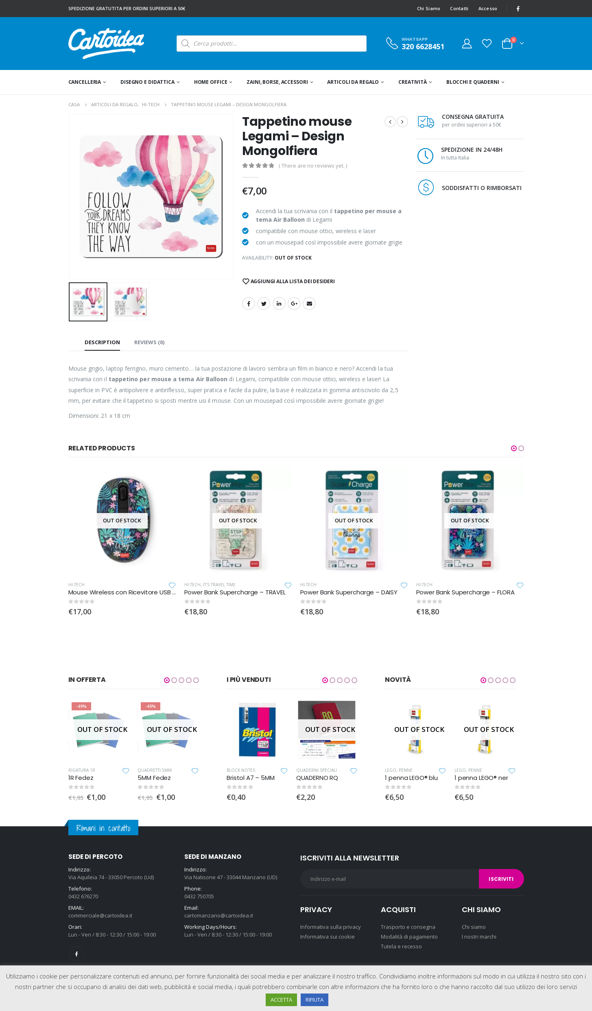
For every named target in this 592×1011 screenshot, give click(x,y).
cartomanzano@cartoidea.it (218, 915)
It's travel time (219, 584)
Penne (406, 770)
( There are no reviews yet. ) (313, 165)
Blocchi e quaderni (472, 82)
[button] (514, 448)
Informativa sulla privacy (330, 926)
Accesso (488, 8)
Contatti (459, 8)
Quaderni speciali (316, 770)
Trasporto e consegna (408, 926)
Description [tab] (102, 342)
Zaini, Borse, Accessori (277, 82)
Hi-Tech (76, 584)
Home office (210, 82)
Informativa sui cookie (327, 936)
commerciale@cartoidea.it (100, 915)
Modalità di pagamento (409, 936)
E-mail (309, 303)
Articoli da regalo (353, 82)
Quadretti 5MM (155, 770)
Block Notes (241, 770)
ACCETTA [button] (281, 999)
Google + (294, 303)
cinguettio (263, 303)
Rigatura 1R (81, 770)
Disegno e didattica (147, 82)
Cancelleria (84, 82)
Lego (390, 770)
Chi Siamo (428, 8)
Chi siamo (474, 926)
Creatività (412, 82)
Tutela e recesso (401, 946)
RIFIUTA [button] (314, 999)
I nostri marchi (479, 936)
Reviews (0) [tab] (149, 342)
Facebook (248, 303)
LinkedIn (279, 303)
